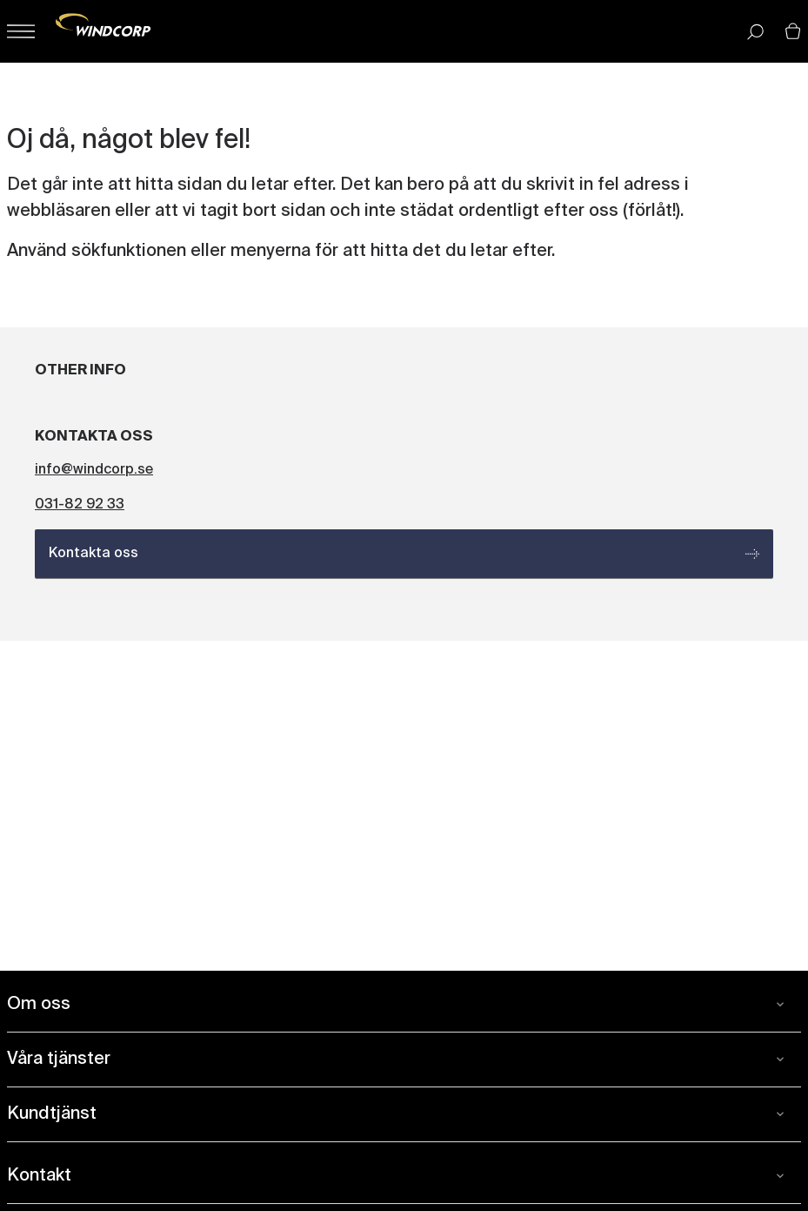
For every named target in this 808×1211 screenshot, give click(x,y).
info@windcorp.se (94, 470)
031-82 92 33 (79, 505)
